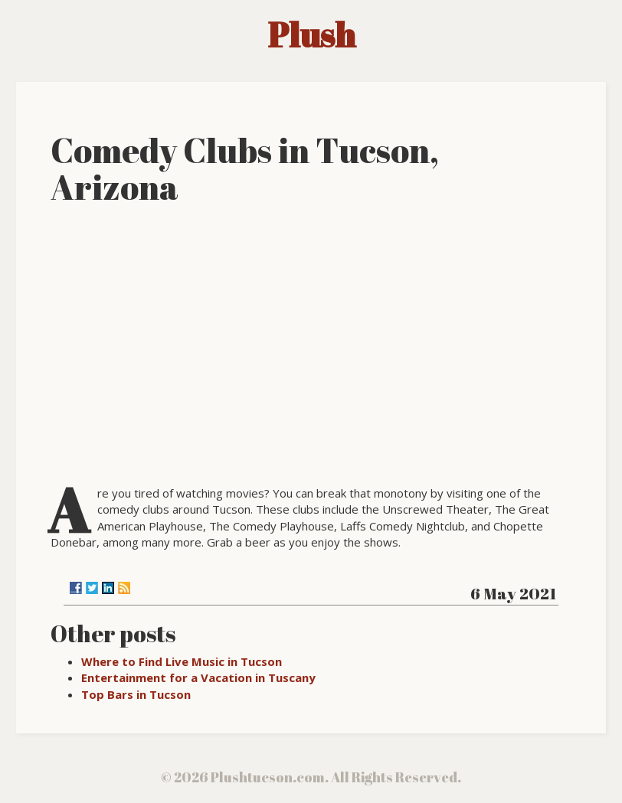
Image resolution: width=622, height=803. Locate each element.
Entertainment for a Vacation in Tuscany (198, 677)
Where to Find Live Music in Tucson (181, 661)
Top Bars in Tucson (136, 694)
